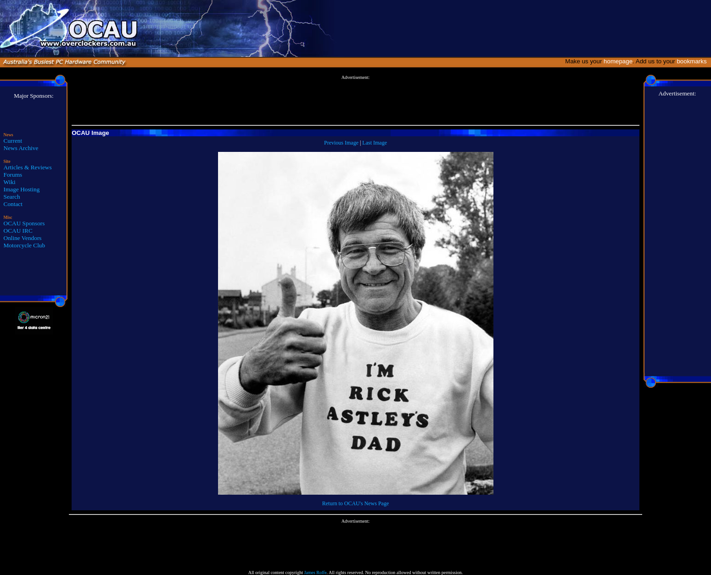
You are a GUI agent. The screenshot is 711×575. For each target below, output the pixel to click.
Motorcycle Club (24, 245)
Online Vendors (23, 237)
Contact (13, 204)
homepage (618, 61)
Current (13, 140)
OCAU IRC (18, 230)
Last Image (374, 143)
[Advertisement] (356, 100)
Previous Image (341, 143)
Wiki (10, 182)
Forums (13, 174)
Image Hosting (22, 189)
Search (12, 196)
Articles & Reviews (28, 167)
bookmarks (693, 61)
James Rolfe (315, 572)
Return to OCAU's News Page (355, 503)
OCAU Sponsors (24, 223)
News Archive (21, 148)
